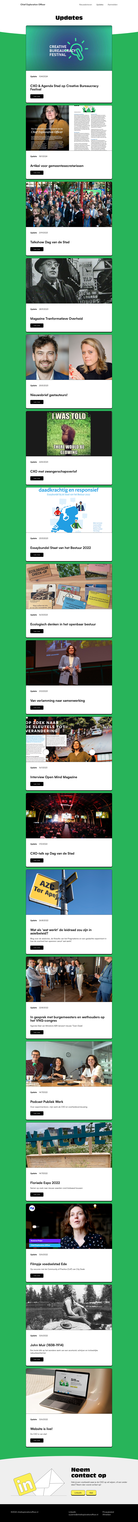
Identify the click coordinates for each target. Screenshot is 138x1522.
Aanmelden (113, 4)
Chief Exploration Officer (32, 4)
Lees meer (37, 96)
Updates (99, 4)
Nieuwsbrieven (85, 4)
